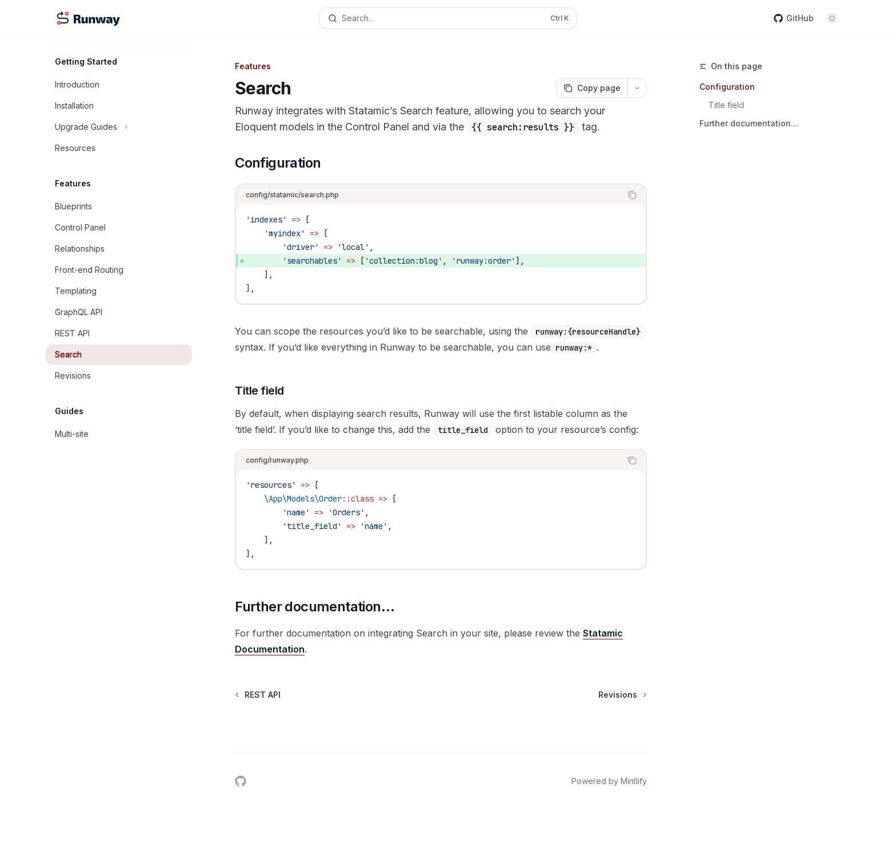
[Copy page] (591, 88)
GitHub (794, 18)
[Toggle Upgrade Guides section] (119, 127)
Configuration (727, 87)
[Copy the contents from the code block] (632, 195)
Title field (726, 105)
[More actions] (637, 88)
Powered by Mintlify (609, 781)
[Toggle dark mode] (832, 18)
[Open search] (448, 18)
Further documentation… (748, 123)
